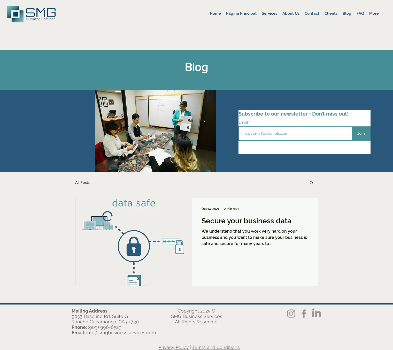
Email (243, 122)
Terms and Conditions (216, 347)
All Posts (82, 182)
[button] (311, 183)
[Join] (361, 133)
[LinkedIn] (316, 313)
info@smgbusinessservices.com (121, 332)
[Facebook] (303, 313)
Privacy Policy (174, 347)
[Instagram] (291, 313)
